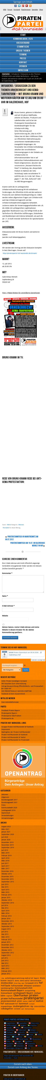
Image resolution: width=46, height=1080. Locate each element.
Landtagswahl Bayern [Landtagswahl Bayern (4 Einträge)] (23, 993)
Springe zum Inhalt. (23, 2)
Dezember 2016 (7, 871)
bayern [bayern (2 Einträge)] (36, 978)
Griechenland (10, 1035)
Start (23, 35)
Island (21, 1035)
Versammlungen (8, 818)
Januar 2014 (6, 918)
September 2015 (8, 882)
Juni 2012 (5, 960)
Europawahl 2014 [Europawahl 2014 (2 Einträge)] (31, 983)
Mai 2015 (5, 887)
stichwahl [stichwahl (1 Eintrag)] (31, 1004)
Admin (9, 525)
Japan (7, 1037)
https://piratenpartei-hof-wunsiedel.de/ (18, 1056)
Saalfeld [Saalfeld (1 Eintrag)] (25, 1001)
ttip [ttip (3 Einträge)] (31, 1006)
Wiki (4, 10)
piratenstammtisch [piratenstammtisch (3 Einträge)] (8, 1001)
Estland (32, 1030)
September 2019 (8, 847)
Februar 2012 (7, 971)
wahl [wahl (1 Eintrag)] (22, 1009)
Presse (23, 58)
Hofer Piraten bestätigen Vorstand (14, 681)
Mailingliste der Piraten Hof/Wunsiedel (16, 732)
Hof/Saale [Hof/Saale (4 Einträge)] (5, 985)
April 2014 (5, 911)
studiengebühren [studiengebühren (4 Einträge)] (21, 1006)
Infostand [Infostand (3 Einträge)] (28, 986)
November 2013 (8, 921)
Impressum (23, 70)
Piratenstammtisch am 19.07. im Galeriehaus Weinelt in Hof (27, 544)
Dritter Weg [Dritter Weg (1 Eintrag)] (17, 983)
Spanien (8, 1046)
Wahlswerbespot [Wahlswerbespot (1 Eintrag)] (29, 1009)
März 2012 (5, 968)
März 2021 (5, 829)
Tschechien (9, 1030)
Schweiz (30, 1046)
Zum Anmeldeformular (10, 702)
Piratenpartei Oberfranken (11, 716)
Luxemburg (9, 1039)
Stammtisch (6, 813)
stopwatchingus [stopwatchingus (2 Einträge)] (6, 1006)
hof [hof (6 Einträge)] (41, 982)
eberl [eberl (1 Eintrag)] (22, 983)
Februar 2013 (7, 939)
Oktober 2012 (7, 950)
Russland (8, 1044)
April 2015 (5, 890)
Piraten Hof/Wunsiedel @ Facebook (14, 735)
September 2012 (8, 953)
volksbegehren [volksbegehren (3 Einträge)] (7, 1009)
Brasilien (32, 1025)
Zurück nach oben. (23, 1064)
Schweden (19, 1046)
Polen (7, 1041)
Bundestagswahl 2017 (9, 800)
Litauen (28, 1037)
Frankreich (20, 1032)
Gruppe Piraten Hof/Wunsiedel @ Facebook (17, 727)
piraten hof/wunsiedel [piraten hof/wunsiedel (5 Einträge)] (12, 998)
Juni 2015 (5, 884)
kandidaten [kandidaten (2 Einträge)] (37, 986)
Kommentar (7, 573)
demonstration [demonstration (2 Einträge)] (35, 981)
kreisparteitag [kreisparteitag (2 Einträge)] (30, 991)
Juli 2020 (5, 837)
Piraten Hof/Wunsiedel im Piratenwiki (15, 740)
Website (5, 616)
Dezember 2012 (7, 945)
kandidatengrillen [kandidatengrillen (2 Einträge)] (7, 988)
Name (5, 596)
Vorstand (16, 10)
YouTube (27, 6)
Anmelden (8, 1058)
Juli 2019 (5, 850)
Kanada (8, 1028)
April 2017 (5, 866)
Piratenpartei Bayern (9, 713)
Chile (16, 1028)
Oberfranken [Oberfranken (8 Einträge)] (20, 995)
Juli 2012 (5, 958)
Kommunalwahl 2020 (9, 808)
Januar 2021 (6, 832)
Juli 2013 (5, 932)
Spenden (35, 10)
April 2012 (5, 966)
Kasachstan (17, 1037)
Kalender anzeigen (38, 660)
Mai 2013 (5, 934)
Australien (22, 1023)
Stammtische (23, 46)
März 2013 (5, 937)
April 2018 (5, 858)
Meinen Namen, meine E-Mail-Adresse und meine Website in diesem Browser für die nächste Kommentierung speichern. (20, 629)
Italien (38, 1035)
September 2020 (8, 834)
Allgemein (5, 797)
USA (27, 1048)
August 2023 (6, 826)
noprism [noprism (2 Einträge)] (9, 996)
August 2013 (6, 929)
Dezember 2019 (7, 842)
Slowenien (30, 1044)
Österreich (34, 1023)
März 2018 (5, 861)
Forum (9, 10)
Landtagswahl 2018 (8, 810)
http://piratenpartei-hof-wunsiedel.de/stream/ (20, 253)
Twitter (19, 6)
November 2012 (8, 947)
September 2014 (8, 903)
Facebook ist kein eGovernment (13, 694)
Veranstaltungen (7, 815)
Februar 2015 (7, 895)
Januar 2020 (6, 840)
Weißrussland (10, 1025)
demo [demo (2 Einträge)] (17, 981)
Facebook (15, 6)
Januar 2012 (6, 974)
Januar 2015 (6, 897)
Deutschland (32, 1032)
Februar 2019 (7, 855)
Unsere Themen (23, 50)
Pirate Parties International (17, 1019)
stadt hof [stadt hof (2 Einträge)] (31, 1001)
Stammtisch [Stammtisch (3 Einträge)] (23, 1004)
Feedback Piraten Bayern (11, 710)
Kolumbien (26, 1028)
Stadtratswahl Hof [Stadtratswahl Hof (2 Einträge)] (11, 1004)
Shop (41, 10)
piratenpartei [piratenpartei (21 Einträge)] (34, 998)
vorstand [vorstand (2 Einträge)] (17, 1009)
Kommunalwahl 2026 (23, 38)
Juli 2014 (5, 905)
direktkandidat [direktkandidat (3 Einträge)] (7, 983)
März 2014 (5, 913)
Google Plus (23, 6)
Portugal (16, 1041)
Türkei (38, 1046)
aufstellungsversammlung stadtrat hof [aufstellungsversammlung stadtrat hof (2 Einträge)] (19, 978)
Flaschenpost (26, 10)
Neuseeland (35, 1039)
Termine (23, 54)
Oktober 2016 (7, 874)
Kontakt (23, 62)
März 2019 (5, 853)
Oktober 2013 (7, 924)
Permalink (6, 528)
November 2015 (8, 879)
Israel (30, 1035)
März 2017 (5, 868)
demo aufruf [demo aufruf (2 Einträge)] (24, 981)
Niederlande (22, 1039)
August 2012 (6, 955)
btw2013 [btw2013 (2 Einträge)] (11, 981)
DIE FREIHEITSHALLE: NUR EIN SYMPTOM (16, 691)
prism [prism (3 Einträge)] (19, 1001)
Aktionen (21, 525)
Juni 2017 (5, 863)
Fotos (3, 805)
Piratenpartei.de (8, 718)
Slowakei (19, 1044)
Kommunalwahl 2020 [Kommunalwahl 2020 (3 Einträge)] (23, 988)
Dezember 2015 (7, 876)
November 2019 (8, 845)
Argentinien (9, 1023)
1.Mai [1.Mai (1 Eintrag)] (2, 978)
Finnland (8, 1032)
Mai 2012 (5, 963)
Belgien (22, 1025)
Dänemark (21, 1030)
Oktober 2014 (7, 900)
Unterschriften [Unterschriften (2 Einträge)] (39, 1006)
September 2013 (8, 926)
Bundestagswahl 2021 (9, 802)
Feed (15, 1058)
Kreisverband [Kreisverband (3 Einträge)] (6, 993)
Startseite (5, 74)
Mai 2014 (5, 908)
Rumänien (28, 1041)
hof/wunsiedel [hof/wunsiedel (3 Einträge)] (17, 986)
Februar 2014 (7, 916)
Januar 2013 (6, 942)
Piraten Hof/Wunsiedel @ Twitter (14, 737)
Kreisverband (23, 42)
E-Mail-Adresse (8, 606)
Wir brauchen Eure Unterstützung (14, 684)
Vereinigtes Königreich (13, 1048)
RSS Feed (30, 6)
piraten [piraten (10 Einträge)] (33, 995)
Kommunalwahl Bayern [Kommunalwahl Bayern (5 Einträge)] (12, 990)
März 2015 (5, 892)
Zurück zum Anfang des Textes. (23, 1067)
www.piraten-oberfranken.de (14, 1079)
